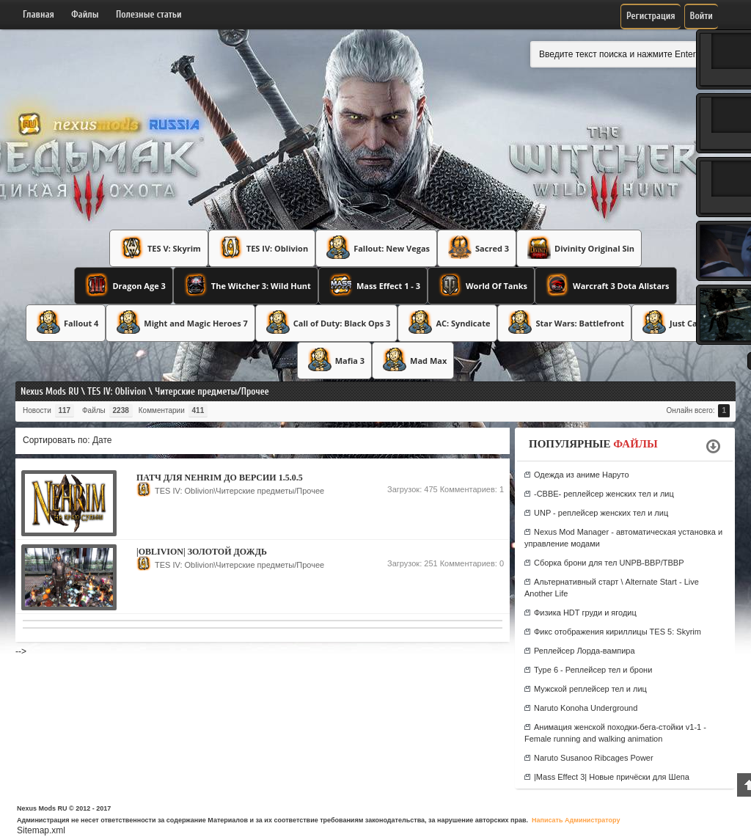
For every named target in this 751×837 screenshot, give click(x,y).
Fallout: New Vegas (376, 247)
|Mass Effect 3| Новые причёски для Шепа (611, 776)
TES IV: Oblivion (262, 247)
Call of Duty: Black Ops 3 (327, 322)
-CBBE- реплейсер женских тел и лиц (604, 493)
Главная (38, 14)
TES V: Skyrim (159, 247)
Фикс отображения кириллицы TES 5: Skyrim (617, 631)
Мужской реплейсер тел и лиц (590, 688)
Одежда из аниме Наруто (581, 474)
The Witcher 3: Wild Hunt (245, 284)
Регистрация (650, 15)
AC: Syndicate (447, 322)
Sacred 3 (476, 247)
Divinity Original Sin (579, 247)
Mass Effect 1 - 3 (373, 284)
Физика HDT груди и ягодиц (585, 612)
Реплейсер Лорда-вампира (584, 650)
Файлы (84, 14)
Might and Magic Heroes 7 (180, 322)
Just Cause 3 (678, 322)
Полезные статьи (149, 14)
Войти (701, 15)
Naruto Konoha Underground (585, 707)
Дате (102, 440)
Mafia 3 (334, 359)
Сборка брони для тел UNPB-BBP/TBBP (609, 562)
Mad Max (413, 359)
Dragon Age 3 (123, 284)
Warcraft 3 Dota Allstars (606, 284)
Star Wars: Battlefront (564, 322)
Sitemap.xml (41, 830)
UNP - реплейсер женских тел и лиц (601, 512)
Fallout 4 (65, 322)
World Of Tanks (481, 284)
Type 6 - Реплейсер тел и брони (593, 669)
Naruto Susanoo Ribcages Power (593, 757)
